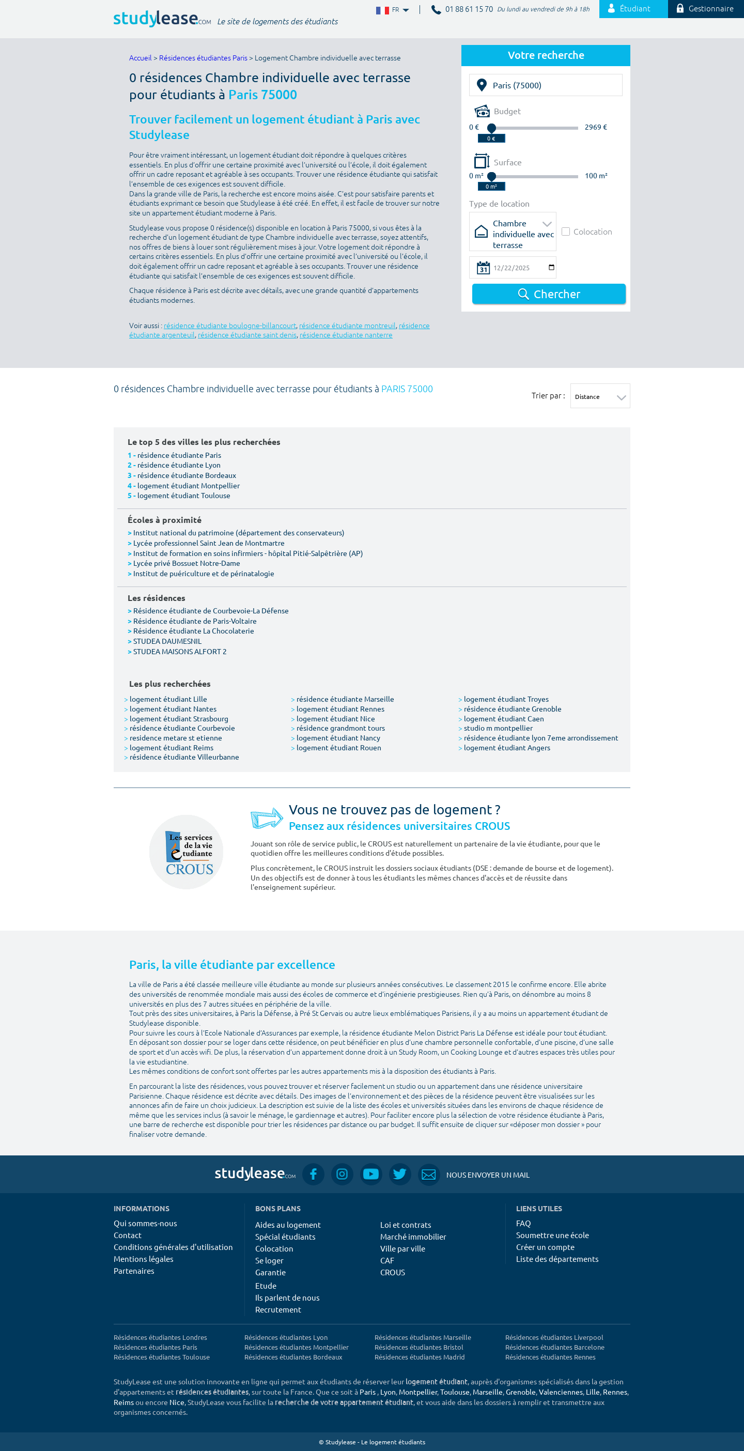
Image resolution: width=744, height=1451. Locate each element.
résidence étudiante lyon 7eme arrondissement (538, 737)
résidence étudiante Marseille (342, 698)
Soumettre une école (552, 1235)
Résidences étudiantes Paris (203, 58)
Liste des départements (557, 1258)
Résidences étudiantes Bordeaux (293, 1356)
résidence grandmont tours (338, 727)
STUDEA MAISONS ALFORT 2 (180, 651)
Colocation (587, 231)
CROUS (392, 1272)
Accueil (140, 58)
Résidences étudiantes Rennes (550, 1356)
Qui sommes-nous (145, 1223)
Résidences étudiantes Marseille (423, 1337)
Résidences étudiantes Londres (160, 1337)
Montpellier (418, 1391)
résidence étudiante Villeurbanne (181, 756)
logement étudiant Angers (504, 747)
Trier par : (548, 395)
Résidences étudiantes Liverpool (554, 1337)
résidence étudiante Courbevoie (179, 727)
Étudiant (629, 9)
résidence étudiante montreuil (347, 325)
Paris (368, 1391)
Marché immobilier (413, 1236)
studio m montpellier (495, 727)
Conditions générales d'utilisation (173, 1247)
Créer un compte (545, 1247)
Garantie (270, 1272)
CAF (387, 1260)
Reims (124, 1402)
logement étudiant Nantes (170, 708)
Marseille (488, 1391)
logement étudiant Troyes (503, 698)
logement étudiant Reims (168, 747)
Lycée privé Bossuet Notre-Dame (186, 562)
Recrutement (278, 1309)
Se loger (269, 1260)
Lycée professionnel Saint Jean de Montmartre (209, 542)
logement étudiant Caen (501, 718)
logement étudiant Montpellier (188, 485)
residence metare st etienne (173, 737)
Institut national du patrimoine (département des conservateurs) (239, 532)
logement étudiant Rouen (336, 747)
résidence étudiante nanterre (346, 335)
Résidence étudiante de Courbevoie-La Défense (211, 610)
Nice (176, 1402)
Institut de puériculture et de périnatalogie (203, 573)
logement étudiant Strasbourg (176, 718)
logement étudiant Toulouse (183, 495)
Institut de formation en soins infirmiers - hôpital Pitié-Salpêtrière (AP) (248, 553)
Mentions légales (144, 1258)
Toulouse (455, 1391)
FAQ (523, 1223)
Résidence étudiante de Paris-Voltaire (195, 620)
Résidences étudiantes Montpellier (296, 1346)
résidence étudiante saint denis (247, 335)
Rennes (615, 1391)
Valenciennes (561, 1391)
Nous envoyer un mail (474, 1175)
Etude (265, 1285)
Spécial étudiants (285, 1236)
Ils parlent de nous (287, 1297)
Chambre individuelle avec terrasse (523, 226)
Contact (128, 1235)
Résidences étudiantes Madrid (420, 1356)
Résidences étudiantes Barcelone (555, 1346)
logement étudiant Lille (165, 698)
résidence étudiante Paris (179, 454)
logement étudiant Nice (333, 718)
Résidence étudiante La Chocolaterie (193, 630)
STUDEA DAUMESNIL (167, 640)
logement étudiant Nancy (335, 737)
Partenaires (134, 1270)
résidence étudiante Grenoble (510, 708)
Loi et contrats (405, 1224)
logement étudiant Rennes (337, 708)
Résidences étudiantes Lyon (286, 1337)
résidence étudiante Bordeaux (186, 475)
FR (391, 10)
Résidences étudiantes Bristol (419, 1346)
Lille (593, 1391)
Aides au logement (288, 1224)
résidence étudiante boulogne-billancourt (230, 325)
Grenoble (521, 1391)
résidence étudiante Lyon (179, 464)
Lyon (388, 1391)
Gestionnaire (705, 9)
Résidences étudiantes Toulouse (162, 1356)
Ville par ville (402, 1248)
